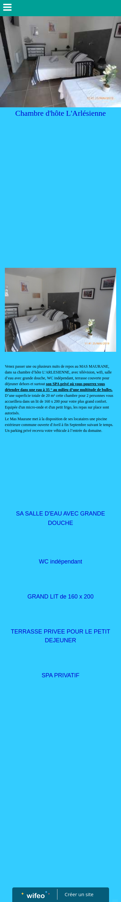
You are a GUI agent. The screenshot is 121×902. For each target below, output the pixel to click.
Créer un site (79, 894)
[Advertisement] (60, 204)
